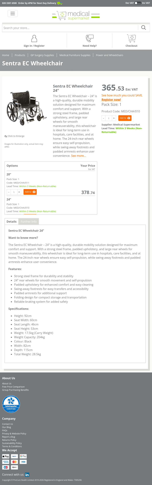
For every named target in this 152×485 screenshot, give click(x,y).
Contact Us (7, 424)
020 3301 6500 (9, 3)
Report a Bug (8, 436)
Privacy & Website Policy (14, 433)
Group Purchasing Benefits (15, 389)
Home (5, 55)
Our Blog (6, 427)
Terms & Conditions (12, 446)
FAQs (4, 430)
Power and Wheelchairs (109, 55)
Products (20, 55)
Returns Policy (9, 440)
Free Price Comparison (13, 386)
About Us (6, 383)
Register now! (111, 100)
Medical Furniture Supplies (75, 55)
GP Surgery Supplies (42, 55)
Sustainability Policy (12, 443)
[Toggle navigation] (13, 13)
